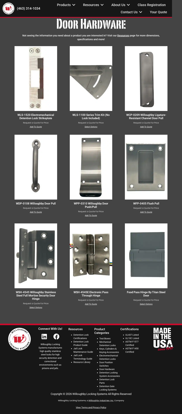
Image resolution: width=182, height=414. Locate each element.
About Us (130, 5)
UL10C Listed (132, 338)
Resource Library (81, 362)
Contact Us (141, 12)
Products (76, 5)
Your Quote (168, 12)
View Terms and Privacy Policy (91, 407)
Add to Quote (36, 127)
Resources (103, 5)
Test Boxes (104, 338)
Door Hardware (107, 369)
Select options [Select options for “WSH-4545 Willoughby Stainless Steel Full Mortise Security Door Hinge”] (35, 308)
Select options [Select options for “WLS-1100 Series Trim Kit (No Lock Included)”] (91, 127)
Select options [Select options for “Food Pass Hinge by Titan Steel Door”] (146, 304)
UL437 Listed (132, 335)
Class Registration (162, 5)
